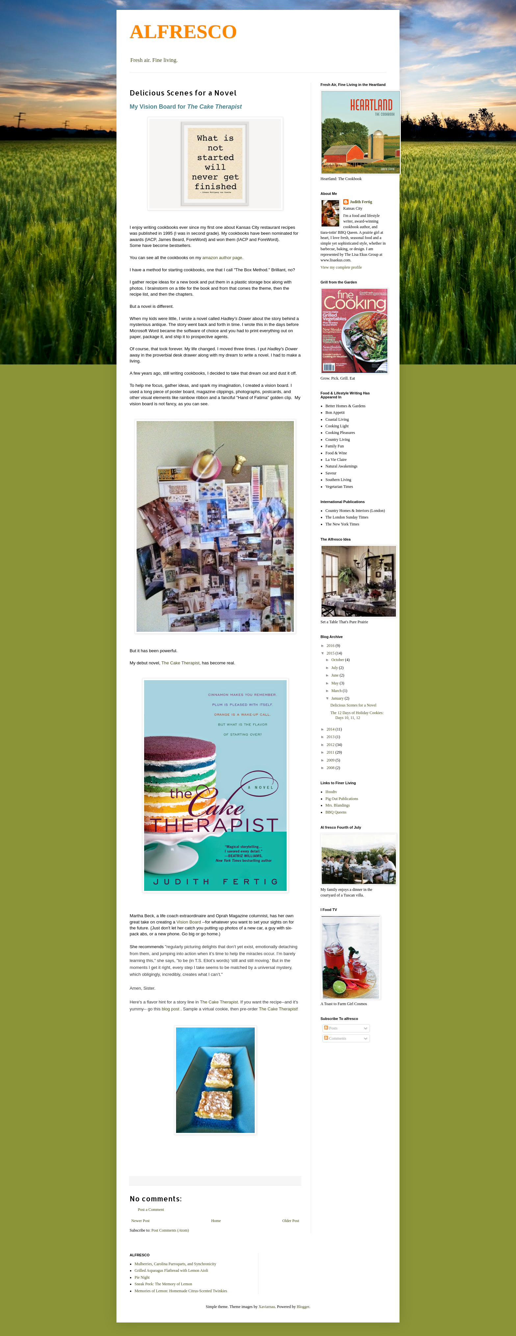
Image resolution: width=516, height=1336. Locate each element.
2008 (331, 767)
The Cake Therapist (181, 662)
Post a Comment (151, 1209)
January (338, 698)
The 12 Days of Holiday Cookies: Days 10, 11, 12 (357, 715)
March (337, 690)
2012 (331, 744)
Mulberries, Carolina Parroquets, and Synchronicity (175, 1264)
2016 (331, 645)
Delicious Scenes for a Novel (353, 705)
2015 (331, 653)
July (335, 667)
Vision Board (188, 922)
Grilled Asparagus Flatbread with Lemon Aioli (171, 1270)
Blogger (303, 1306)
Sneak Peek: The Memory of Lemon (163, 1284)
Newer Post (140, 1220)
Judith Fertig (361, 202)
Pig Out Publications (341, 798)
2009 (331, 760)
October (338, 659)
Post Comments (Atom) (170, 1230)
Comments (335, 1038)
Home (216, 1220)
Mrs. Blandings (337, 805)
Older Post (290, 1220)
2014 (331, 729)
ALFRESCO (183, 31)
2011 (331, 752)
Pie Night (142, 1277)
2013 (331, 737)
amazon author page (222, 257)
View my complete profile (341, 267)
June (335, 675)
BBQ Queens (336, 812)
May (335, 683)
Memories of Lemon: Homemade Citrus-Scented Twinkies (181, 1291)
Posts (330, 1028)
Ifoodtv (331, 791)
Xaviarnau (267, 1306)
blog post (170, 1008)
